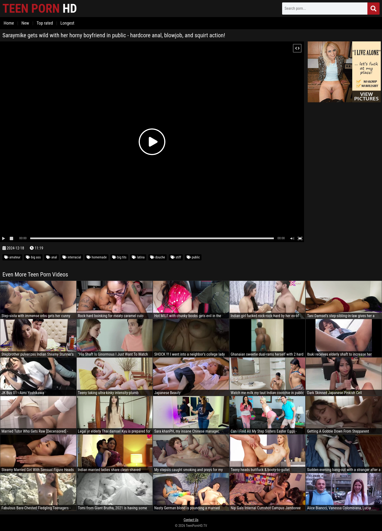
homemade (96, 257)
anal (51, 257)
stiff (176, 257)
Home (9, 23)
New (25, 23)
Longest (67, 23)
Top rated (45, 23)
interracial (71, 257)
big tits (119, 257)
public (193, 257)
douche (157, 257)
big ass (33, 257)
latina (138, 257)
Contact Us (191, 520)
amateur (12, 257)
